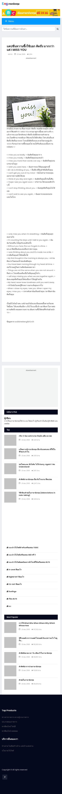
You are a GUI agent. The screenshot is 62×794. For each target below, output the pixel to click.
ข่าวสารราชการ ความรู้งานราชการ (15, 717)
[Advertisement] (31, 76)
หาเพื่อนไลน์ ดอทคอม (10, 731)
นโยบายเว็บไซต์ (8, 750)
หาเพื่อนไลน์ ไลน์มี (9, 726)
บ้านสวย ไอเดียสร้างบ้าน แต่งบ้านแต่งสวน (17, 746)
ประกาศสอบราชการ (9, 722)
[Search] (28, 29)
